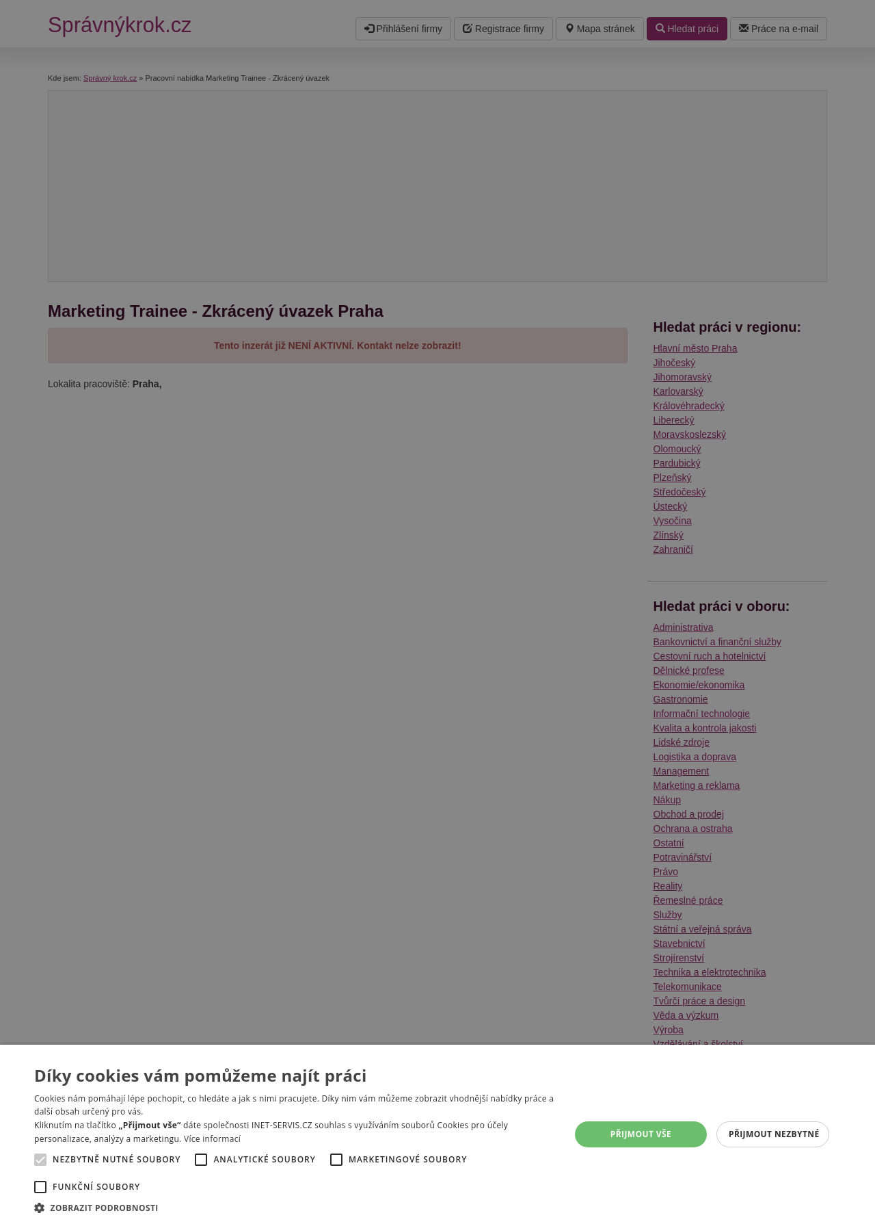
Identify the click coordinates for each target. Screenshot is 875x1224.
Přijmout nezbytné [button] (774, 1134)
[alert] (437, 612)
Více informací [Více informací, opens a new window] (212, 1139)
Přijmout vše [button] (640, 1134)
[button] (294, 1207)
